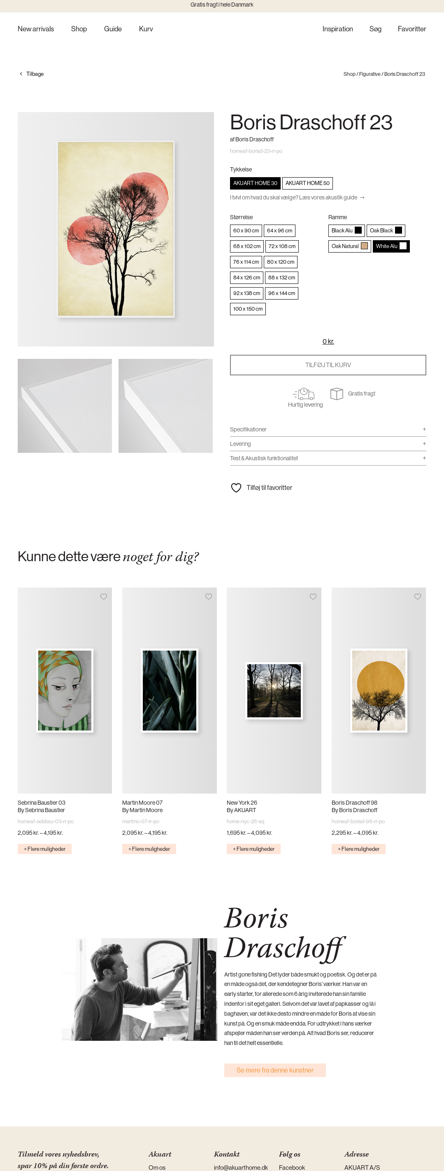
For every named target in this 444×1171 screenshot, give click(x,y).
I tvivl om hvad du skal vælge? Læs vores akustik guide (293, 197)
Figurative (370, 74)
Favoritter (412, 29)
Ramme (337, 217)
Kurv (146, 29)
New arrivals (36, 29)
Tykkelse (241, 169)
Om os (157, 1167)
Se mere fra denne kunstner (275, 1070)
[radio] (255, 183)
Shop (79, 29)
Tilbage (35, 74)
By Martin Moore (142, 810)
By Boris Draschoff (354, 810)
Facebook (292, 1167)
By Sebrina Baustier (41, 810)
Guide (113, 29)
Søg (375, 29)
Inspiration (338, 29)
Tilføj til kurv (328, 364)
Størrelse (241, 217)
